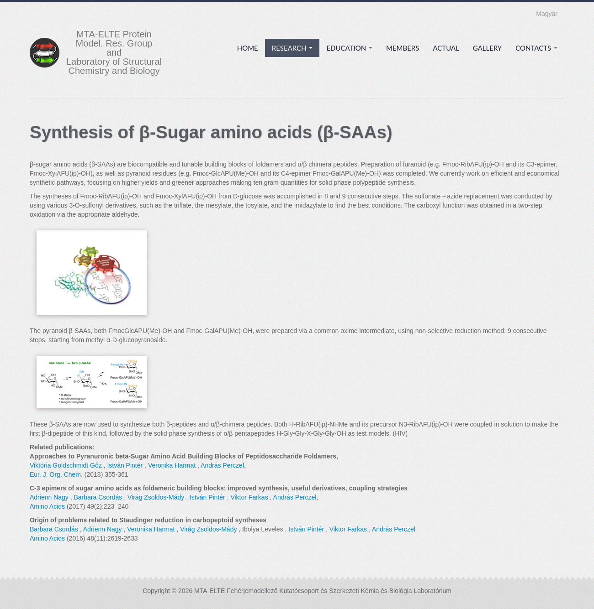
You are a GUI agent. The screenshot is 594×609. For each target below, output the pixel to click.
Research (292, 48)
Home (247, 48)
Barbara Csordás (98, 497)
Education (349, 48)
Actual (446, 48)
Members (402, 48)
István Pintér (125, 465)
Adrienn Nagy (49, 497)
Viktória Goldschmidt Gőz (66, 465)
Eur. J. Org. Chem (55, 474)
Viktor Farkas (249, 497)
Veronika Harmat (172, 465)
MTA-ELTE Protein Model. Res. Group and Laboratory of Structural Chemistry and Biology (114, 52)
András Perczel (222, 465)
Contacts (536, 48)
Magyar (546, 13)
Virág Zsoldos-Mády (155, 497)
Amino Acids (47, 506)
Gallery (487, 48)
